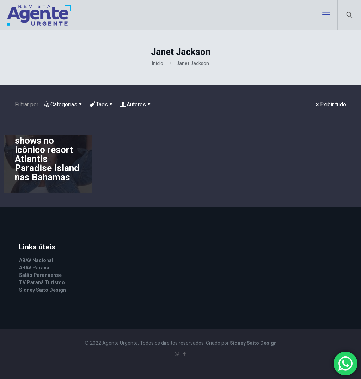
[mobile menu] (326, 15)
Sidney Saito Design (253, 343)
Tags (101, 104)
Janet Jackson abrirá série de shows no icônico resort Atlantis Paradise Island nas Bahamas (47, 149)
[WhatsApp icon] (176, 354)
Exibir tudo (330, 104)
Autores (136, 104)
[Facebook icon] (184, 354)
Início (157, 63)
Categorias (63, 104)
